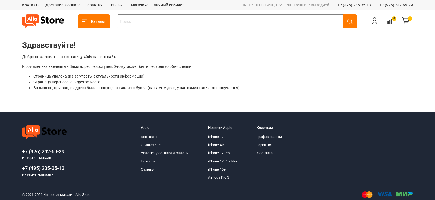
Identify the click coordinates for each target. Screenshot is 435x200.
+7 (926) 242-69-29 (396, 5)
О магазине (138, 5)
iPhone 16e (217, 169)
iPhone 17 (216, 137)
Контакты (31, 5)
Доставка (265, 153)
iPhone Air (216, 145)
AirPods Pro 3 (218, 177)
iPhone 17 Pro (219, 153)
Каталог (94, 21)
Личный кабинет (168, 5)
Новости (148, 161)
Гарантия (94, 5)
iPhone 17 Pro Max (222, 161)
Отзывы (115, 5)
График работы (269, 137)
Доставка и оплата (62, 5)
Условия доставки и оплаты (165, 153)
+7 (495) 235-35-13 (354, 5)
